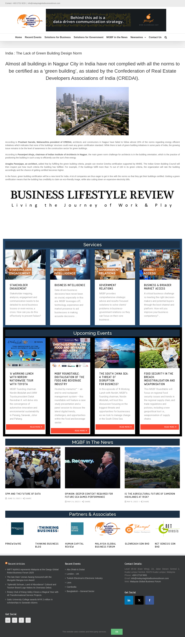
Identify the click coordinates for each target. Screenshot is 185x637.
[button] (166, 37)
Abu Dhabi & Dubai (76, 569)
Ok (116, 631)
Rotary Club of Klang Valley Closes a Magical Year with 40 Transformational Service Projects (32, 593)
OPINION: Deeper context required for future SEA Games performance (89, 495)
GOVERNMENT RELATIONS (108, 286)
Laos (69, 582)
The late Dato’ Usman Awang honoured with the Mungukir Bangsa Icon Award (29, 578)
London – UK (73, 574)
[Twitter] (14, 620)
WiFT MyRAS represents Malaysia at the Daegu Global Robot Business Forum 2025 (33, 571)
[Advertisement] (92, 225)
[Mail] (28, 620)
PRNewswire (13, 543)
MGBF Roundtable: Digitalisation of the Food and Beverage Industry (69, 379)
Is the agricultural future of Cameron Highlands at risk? (150, 495)
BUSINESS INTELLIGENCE (70, 285)
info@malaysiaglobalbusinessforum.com (44, 3)
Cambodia (71, 587)
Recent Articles (16, 563)
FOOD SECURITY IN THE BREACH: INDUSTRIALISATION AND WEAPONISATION (159, 379)
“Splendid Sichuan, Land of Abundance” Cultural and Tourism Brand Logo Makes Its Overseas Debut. (31, 586)
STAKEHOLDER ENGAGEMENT (19, 286)
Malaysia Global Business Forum (105, 545)
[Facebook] (21, 620)
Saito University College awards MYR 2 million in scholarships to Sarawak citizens (30, 601)
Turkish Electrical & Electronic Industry (85, 578)
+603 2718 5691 (139, 575)
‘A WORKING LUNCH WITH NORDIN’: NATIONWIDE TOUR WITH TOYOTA (22, 379)
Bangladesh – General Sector (80, 591)
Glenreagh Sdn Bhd (137, 543)
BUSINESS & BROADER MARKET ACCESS (158, 286)
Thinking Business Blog (47, 545)
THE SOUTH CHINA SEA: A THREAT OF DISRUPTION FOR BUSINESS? (114, 379)
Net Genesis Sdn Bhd (165, 545)
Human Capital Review (74, 545)
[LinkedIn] (7, 620)
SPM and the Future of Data (23, 493)
